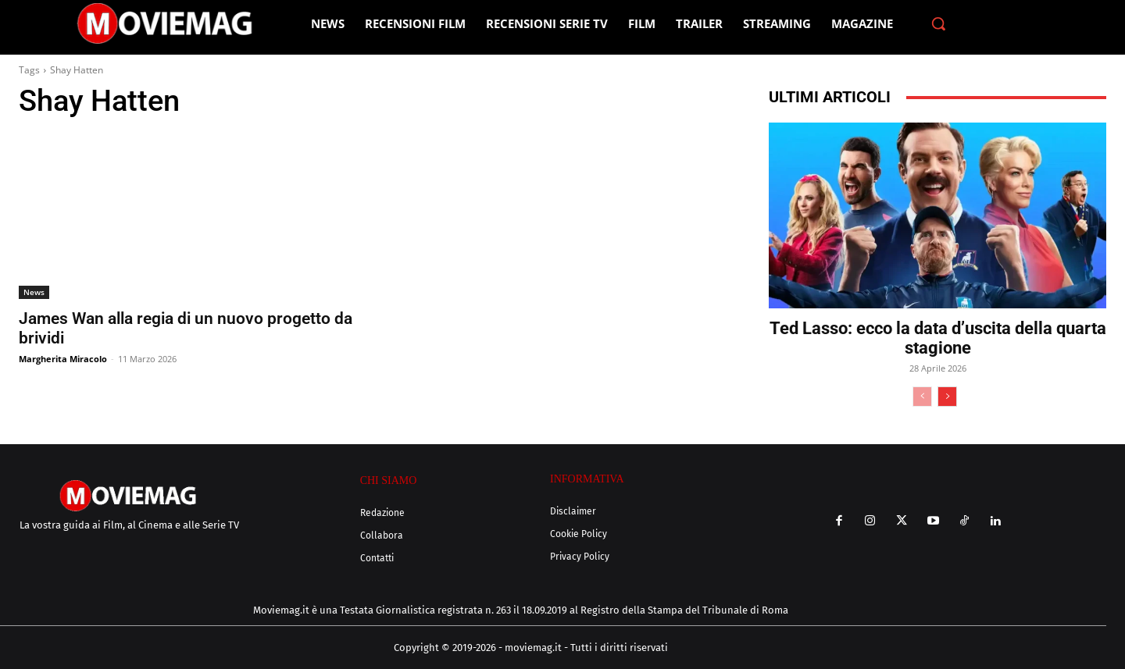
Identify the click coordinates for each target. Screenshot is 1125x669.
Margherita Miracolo (63, 359)
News (34, 291)
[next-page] (947, 396)
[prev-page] (922, 396)
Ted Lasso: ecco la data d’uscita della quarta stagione (938, 338)
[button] (938, 23)
